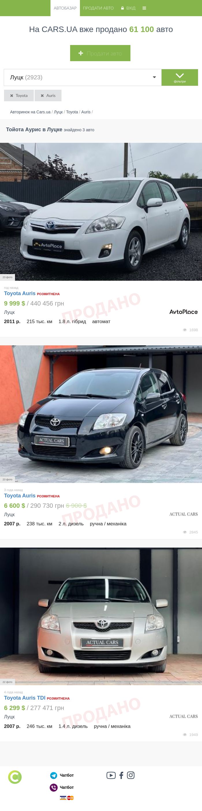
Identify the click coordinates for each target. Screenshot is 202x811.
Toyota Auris (20, 293)
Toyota (18, 95)
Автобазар (65, 7)
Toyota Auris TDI (24, 698)
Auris (47, 95)
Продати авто (98, 7)
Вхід (127, 7)
